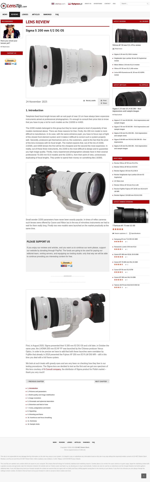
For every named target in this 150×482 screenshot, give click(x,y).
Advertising (98, 3)
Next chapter (101, 381)
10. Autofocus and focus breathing (40, 418)
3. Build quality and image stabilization (41, 395)
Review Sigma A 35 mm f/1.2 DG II (126, 171)
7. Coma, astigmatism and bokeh (39, 408)
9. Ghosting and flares (35, 414)
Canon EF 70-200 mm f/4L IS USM (126, 262)
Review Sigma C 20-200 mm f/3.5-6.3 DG (128, 195)
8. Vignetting (32, 411)
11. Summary (32, 421)
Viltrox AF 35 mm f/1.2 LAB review (126, 68)
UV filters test (119, 181)
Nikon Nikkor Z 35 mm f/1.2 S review (126, 65)
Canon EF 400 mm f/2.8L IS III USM (126, 254)
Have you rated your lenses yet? (9, 42)
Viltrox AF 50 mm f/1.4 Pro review (126, 45)
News (5, 14)
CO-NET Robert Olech (82, 447)
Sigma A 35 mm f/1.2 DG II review (125, 54)
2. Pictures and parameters (37, 391)
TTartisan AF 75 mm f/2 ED (123, 225)
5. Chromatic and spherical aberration (41, 401)
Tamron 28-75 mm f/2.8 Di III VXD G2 (126, 285)
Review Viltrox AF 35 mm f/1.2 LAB (126, 185)
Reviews (14, 14)
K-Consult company (52, 369)
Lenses (25, 14)
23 (126, 264)
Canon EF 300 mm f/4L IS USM (124, 277)
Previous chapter (35, 381)
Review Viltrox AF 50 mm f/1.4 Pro (126, 163)
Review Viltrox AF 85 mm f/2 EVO (125, 167)
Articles (36, 14)
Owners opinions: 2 (119, 233)
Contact (107, 3)
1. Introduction (33, 388)
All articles (143, 85)
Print (103, 100)
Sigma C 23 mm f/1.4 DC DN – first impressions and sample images (126, 109)
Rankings (48, 14)
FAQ (57, 14)
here (19, 471)
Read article (117, 115)
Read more (5, 47)
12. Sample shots (34, 424)
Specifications (135, 233)
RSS (114, 3)
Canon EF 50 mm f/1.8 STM (123, 270)
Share (104, 103)
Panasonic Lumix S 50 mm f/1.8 (125, 247)
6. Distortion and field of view (38, 404)
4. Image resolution (34, 398)
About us (88, 3)
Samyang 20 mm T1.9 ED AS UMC (126, 239)
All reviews (144, 21)
